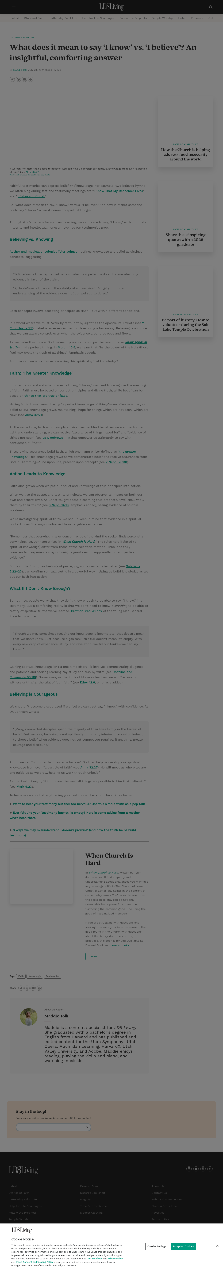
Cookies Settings (156, 1246)
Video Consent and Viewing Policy (34, 1262)
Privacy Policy (115, 1258)
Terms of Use (95, 1258)
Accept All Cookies (183, 1246)
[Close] (217, 1246)
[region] (111, 1246)
